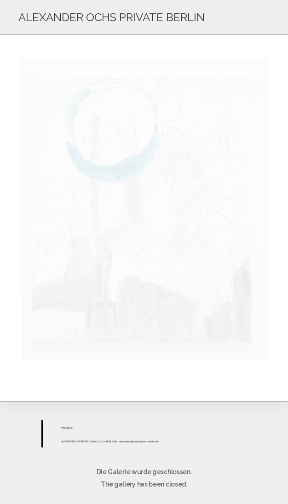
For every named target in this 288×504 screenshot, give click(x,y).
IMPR (63, 427)
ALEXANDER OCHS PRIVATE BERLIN (111, 17)
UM (71, 427)
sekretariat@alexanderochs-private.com (139, 441)
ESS (67, 427)
